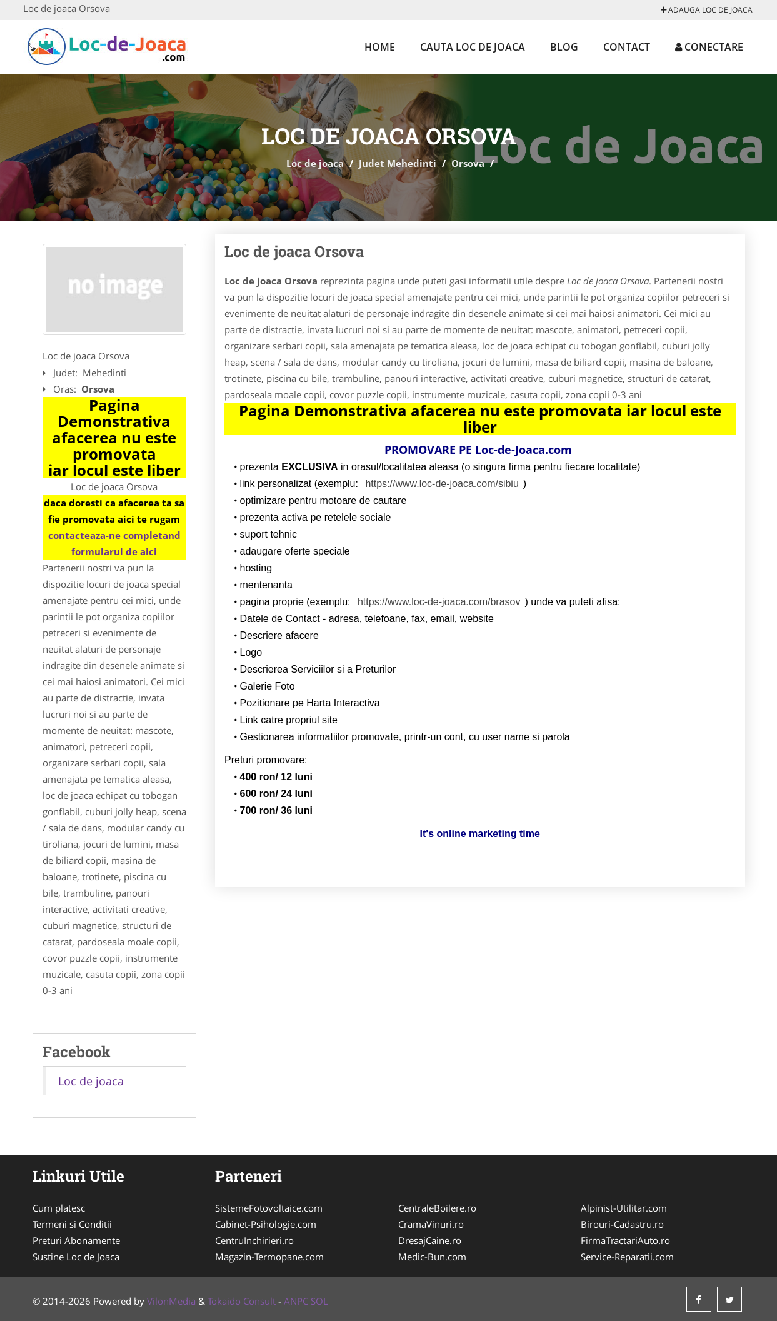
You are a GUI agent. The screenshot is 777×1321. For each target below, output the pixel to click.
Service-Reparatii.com (627, 1256)
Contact (626, 47)
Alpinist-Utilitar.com (624, 1208)
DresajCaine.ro (429, 1240)
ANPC (296, 1301)
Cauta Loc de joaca (472, 47)
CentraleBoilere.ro (437, 1208)
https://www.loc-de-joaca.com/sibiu (441, 483)
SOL (319, 1301)
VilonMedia (171, 1301)
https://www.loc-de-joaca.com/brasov (439, 601)
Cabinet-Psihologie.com (265, 1224)
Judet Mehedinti (397, 163)
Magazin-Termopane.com (269, 1256)
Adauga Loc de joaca (707, 9)
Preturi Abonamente (76, 1240)
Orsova (467, 163)
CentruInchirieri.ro (254, 1240)
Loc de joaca (315, 163)
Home (379, 47)
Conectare (709, 47)
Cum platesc (59, 1208)
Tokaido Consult (242, 1301)
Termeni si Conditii (72, 1224)
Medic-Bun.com (432, 1256)
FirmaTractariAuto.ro (625, 1240)
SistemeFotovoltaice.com (269, 1208)
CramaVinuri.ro (431, 1224)
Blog (564, 47)
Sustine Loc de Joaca (76, 1256)
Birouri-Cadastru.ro (622, 1224)
